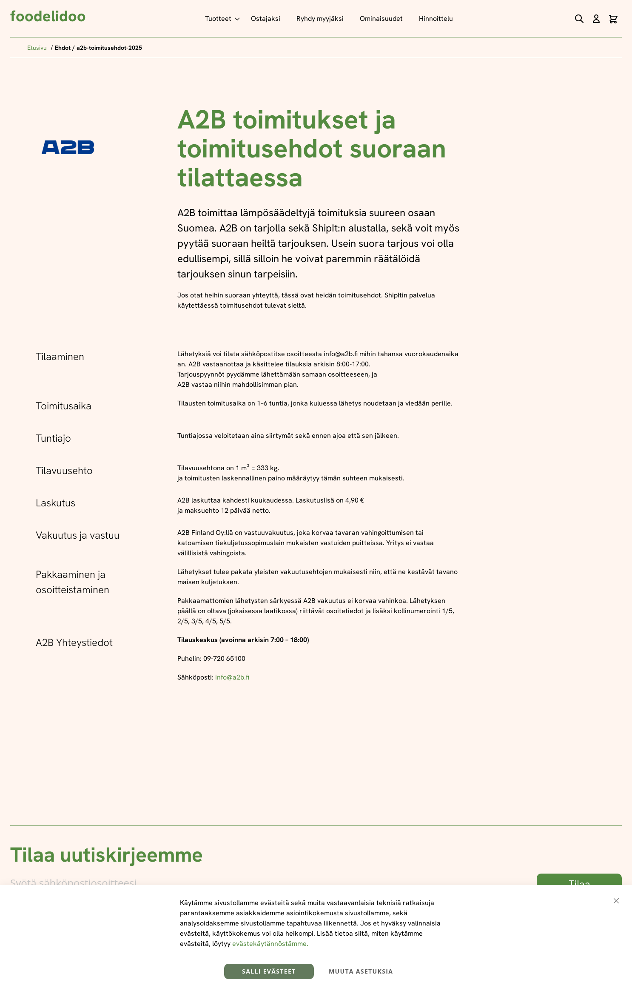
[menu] (331, 19)
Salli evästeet (269, 971)
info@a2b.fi (232, 677)
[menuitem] (220, 19)
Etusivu (37, 47)
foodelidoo (48, 16)
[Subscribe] (579, 885)
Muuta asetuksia (361, 971)
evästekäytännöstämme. (270, 943)
